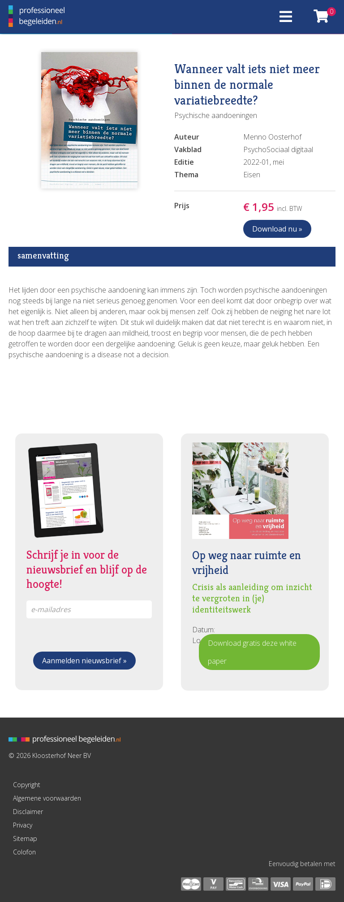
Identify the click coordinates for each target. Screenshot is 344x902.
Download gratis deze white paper (252, 652)
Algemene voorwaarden (47, 798)
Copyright (26, 784)
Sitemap (25, 838)
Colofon (24, 852)
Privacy (22, 825)
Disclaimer (28, 811)
